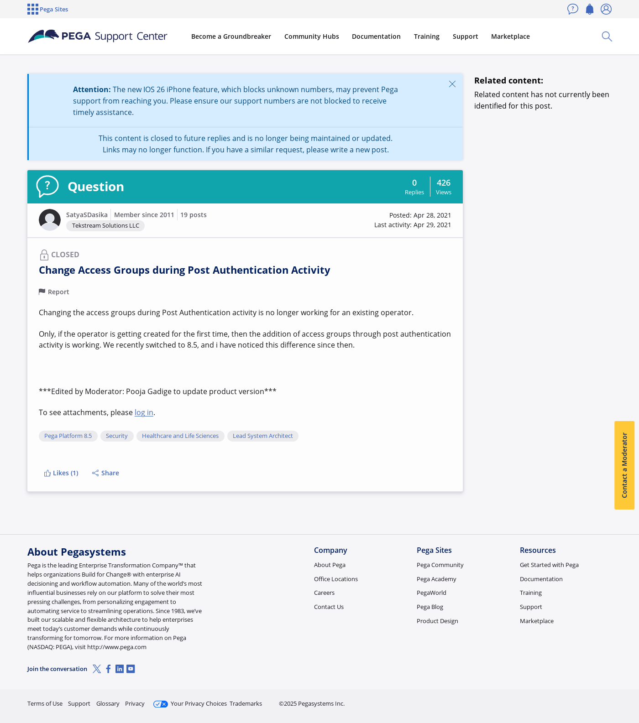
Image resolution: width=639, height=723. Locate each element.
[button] (50, 220)
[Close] (452, 83)
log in (144, 412)
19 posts (193, 214)
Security (117, 436)
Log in (590, 699)
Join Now (541, 699)
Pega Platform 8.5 (68, 436)
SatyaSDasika (87, 214)
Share (105, 472)
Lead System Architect (263, 436)
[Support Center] (97, 36)
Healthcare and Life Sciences (180, 436)
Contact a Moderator (624, 466)
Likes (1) (61, 472)
